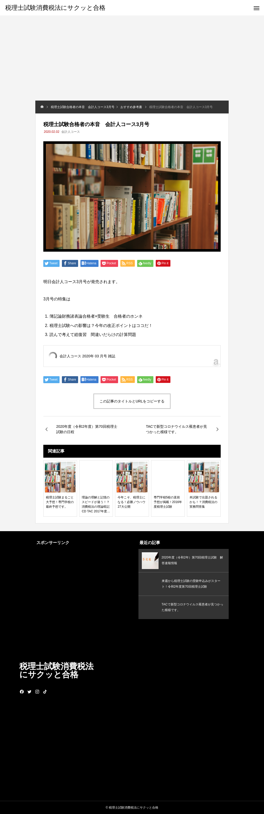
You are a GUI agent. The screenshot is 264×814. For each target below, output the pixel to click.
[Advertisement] (132, 62)
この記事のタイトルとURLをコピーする (132, 401)
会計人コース (70, 132)
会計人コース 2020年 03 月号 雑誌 (87, 356)
